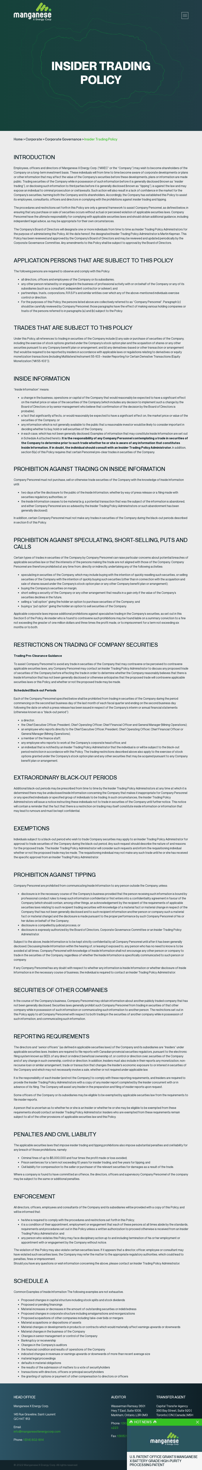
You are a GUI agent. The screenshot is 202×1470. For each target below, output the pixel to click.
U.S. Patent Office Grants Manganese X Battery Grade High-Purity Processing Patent (163, 1461)
